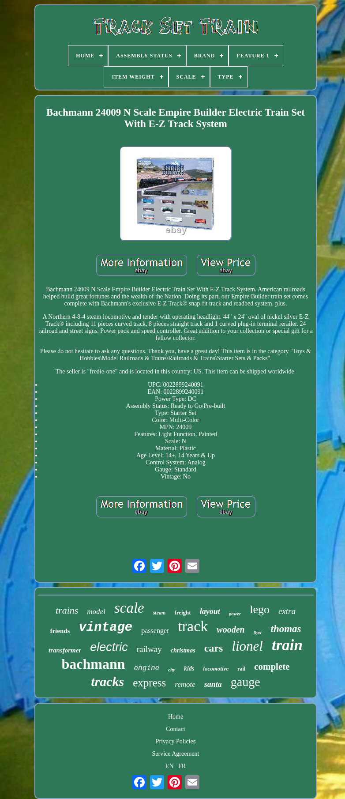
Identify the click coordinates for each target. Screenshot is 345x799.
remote (185, 684)
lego (260, 609)
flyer (258, 632)
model (96, 611)
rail (241, 669)
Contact (175, 729)
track (193, 626)
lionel (247, 646)
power (235, 613)
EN (169, 766)
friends (60, 630)
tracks (107, 681)
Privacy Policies (176, 741)
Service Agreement (175, 753)
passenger (155, 630)
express (149, 683)
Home (175, 716)
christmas (183, 650)
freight (182, 612)
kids (189, 668)
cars (213, 648)
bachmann (93, 664)
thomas (286, 628)
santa (213, 684)
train (287, 645)
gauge (245, 682)
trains (67, 610)
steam (159, 613)
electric (109, 647)
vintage (105, 627)
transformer (65, 650)
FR (182, 766)
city (171, 669)
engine (146, 668)
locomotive (216, 668)
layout (210, 611)
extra (287, 611)
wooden (230, 629)
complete (271, 666)
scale (129, 608)
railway (149, 649)
